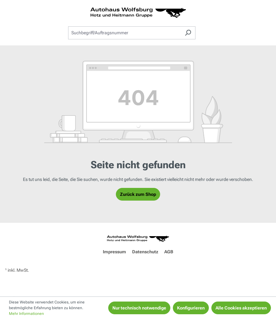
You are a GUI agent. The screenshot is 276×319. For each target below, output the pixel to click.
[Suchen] (187, 32)
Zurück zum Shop (138, 194)
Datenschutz (145, 251)
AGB (168, 251)
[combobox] (124, 32)
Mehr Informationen (26, 313)
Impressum (114, 251)
